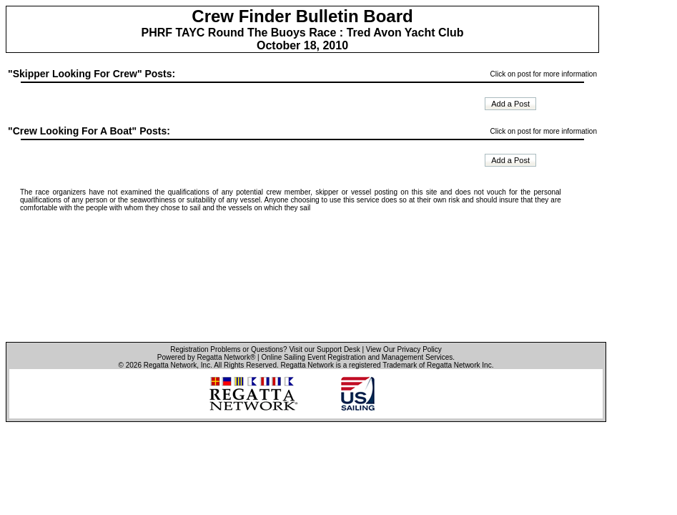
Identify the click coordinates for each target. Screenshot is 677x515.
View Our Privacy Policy (404, 349)
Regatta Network (170, 365)
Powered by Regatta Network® (206, 357)
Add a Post (510, 103)
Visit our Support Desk (324, 349)
